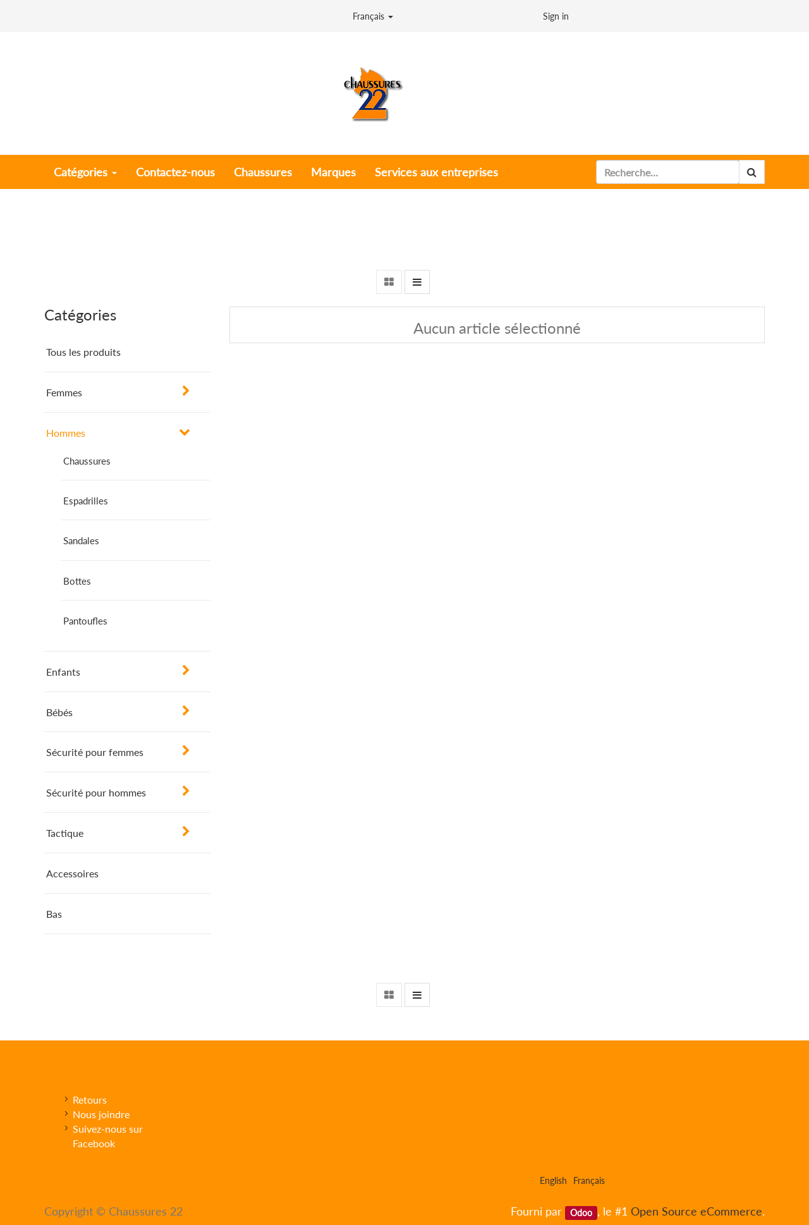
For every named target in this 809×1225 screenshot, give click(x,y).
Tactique (64, 833)
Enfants (63, 672)
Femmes (64, 392)
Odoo (581, 1212)
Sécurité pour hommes (96, 792)
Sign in (556, 16)
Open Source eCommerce (696, 1211)
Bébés (59, 712)
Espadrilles (85, 500)
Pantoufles (85, 620)
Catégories (85, 172)
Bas (54, 914)
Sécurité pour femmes (94, 752)
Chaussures (87, 460)
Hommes (65, 433)
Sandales (81, 540)
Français (373, 16)
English (553, 1180)
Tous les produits (83, 352)
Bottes (77, 581)
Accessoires (72, 873)
